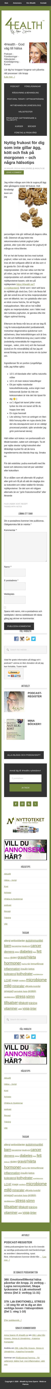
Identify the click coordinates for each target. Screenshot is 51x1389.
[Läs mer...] (9, 77)
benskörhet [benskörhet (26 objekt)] (16, 946)
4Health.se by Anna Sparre (25, 25)
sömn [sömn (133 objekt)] (30, 996)
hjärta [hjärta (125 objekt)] (31, 957)
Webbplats (9, 594)
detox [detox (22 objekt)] (17, 952)
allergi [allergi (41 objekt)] (7, 940)
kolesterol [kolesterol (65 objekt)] (10, 973)
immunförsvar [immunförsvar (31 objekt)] (37, 964)
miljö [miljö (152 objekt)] (8, 986)
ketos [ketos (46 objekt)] (31, 968)
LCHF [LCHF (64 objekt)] (7, 980)
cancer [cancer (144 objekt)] (35, 946)
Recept (24, 504)
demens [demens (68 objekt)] (9, 951)
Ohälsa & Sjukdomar (13, 899)
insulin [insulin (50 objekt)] (24, 968)
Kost (18, 504)
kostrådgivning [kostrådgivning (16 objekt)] (38, 974)
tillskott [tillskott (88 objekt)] (23, 1003)
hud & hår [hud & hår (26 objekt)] (25, 964)
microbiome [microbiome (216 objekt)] (36, 979)
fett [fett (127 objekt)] (39, 951)
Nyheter (7, 892)
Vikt (5, 924)
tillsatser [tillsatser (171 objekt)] (11, 1002)
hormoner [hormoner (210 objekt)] (12, 963)
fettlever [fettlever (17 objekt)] (7, 958)
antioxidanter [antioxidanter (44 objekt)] (18, 940)
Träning (7, 917)
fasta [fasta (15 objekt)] (34, 952)
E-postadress (11, 580)
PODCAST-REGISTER (18, 1242)
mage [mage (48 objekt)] (15, 980)
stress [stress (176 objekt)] (20, 996)
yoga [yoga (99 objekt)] (26, 1008)
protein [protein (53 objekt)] (32, 991)
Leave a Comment (14, 172)
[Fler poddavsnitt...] (12, 1320)
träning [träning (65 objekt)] (33, 1002)
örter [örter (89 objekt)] (33, 1008)
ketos (19, 507)
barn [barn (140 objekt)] (7, 946)
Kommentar (10, 530)
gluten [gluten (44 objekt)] (13, 957)
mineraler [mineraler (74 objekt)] (18, 986)
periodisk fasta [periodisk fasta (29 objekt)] (20, 991)
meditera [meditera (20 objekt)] (22, 981)
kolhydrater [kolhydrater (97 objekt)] (25, 974)
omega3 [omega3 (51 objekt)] (8, 991)
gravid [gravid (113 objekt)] (22, 957)
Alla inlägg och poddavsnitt (24, 755)
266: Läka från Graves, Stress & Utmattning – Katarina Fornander (24, 1338)
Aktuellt (7, 874)
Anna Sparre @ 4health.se (16, 1335)
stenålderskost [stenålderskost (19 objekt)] (9, 997)
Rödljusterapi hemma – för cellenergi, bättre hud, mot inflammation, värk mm (24, 1361)
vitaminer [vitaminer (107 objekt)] (10, 1008)
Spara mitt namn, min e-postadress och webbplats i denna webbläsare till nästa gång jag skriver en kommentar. (23, 615)
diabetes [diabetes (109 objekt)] (26, 951)
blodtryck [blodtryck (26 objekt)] (26, 946)
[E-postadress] (25, 778)
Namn (7, 567)
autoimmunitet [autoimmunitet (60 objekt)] (34, 940)
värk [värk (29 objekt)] (20, 1009)
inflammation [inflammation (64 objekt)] (12, 968)
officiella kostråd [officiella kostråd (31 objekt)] (32, 986)
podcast (7, 905)
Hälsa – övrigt (10, 880)
